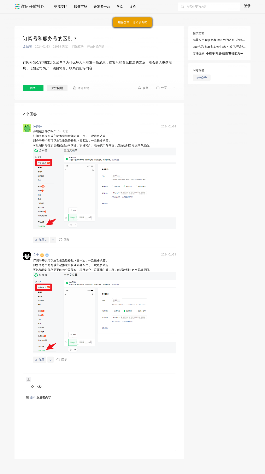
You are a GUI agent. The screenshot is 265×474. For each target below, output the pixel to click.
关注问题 (57, 88)
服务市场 (80, 6)
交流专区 (60, 6)
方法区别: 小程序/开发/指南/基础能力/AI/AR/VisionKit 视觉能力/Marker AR (219, 53)
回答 (33, 88)
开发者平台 (102, 6)
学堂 (120, 6)
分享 (161, 87)
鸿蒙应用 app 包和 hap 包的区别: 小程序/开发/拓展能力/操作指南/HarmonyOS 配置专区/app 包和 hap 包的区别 (219, 40)
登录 (247, 6)
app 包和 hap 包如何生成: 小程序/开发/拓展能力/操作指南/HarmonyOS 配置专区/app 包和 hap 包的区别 (219, 46)
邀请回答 (80, 87)
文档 (133, 6)
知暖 (29, 46)
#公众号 (201, 77)
